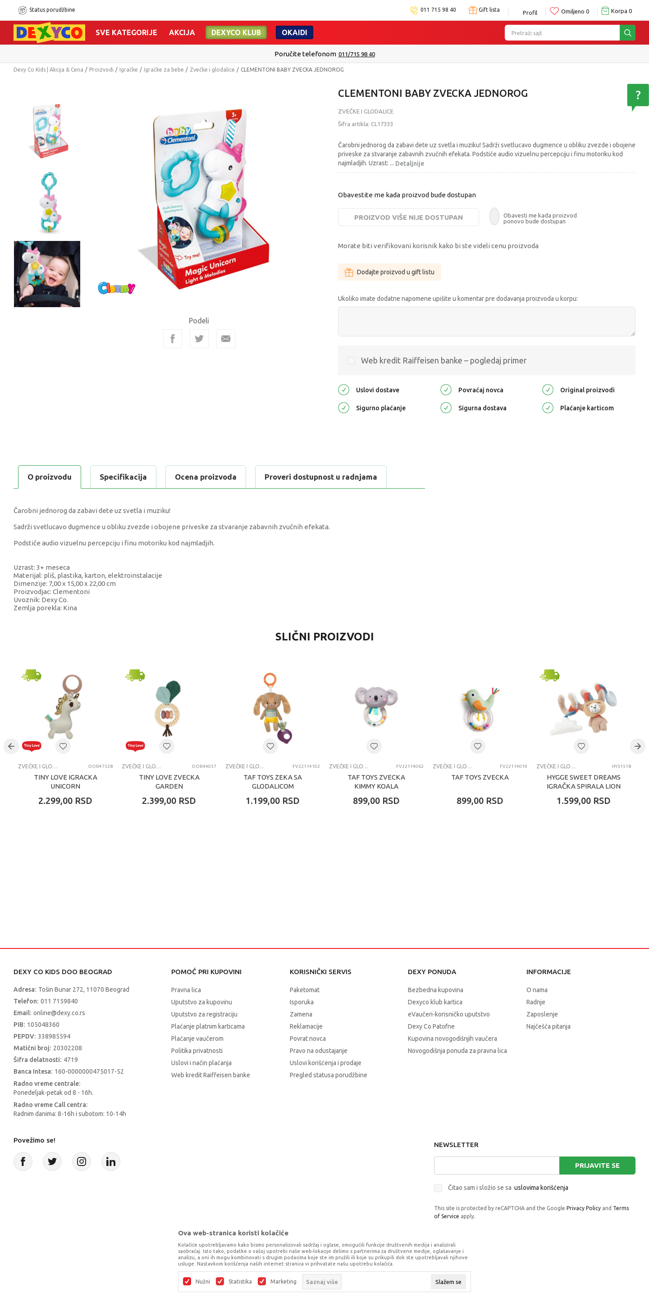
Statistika (240, 1281)
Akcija (182, 32)
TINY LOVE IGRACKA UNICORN (65, 781)
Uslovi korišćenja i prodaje (325, 1062)
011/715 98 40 (356, 54)
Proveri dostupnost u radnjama (321, 476)
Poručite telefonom (305, 54)
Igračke (128, 70)
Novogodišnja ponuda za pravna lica (457, 1050)
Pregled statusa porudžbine (328, 1075)
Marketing (283, 1281)
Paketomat (305, 990)
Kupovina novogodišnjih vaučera (452, 1038)
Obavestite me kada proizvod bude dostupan (407, 195)
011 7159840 (59, 1001)
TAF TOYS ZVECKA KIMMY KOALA (376, 781)
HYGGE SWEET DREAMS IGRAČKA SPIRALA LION (584, 781)
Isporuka (302, 1002)
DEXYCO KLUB (236, 32)
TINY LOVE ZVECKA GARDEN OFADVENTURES (169, 786)
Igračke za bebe (164, 70)
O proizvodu (49, 476)
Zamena (301, 1014)
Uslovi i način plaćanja (201, 1062)
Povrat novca (308, 1038)
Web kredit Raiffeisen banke (210, 1075)
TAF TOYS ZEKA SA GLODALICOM (272, 781)
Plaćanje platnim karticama (208, 1026)
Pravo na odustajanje (318, 1050)
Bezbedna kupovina (435, 990)
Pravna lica (186, 990)
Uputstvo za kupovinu (201, 1002)
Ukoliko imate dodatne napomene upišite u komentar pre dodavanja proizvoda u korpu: (458, 298)
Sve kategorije (126, 32)
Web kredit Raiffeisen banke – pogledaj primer (444, 360)
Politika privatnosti (197, 1050)
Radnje (535, 1002)
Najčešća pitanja (548, 1026)
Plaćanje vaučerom (197, 1038)
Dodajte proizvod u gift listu (389, 272)
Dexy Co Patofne (431, 1026)
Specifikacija (123, 476)
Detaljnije (409, 163)
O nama (537, 990)
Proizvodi (101, 70)
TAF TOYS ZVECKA (480, 777)
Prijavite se (597, 1165)
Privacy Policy (584, 1208)
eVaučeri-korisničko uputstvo (449, 1014)
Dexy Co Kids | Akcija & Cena (48, 70)
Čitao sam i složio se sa (508, 1187)
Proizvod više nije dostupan (408, 217)
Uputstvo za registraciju (204, 1014)
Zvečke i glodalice (212, 70)
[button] (63, 746)
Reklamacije (306, 1026)
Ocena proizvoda (206, 476)
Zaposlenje (542, 1014)
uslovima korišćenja (541, 1187)
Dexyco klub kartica (435, 1002)
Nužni (203, 1281)
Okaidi (294, 32)
